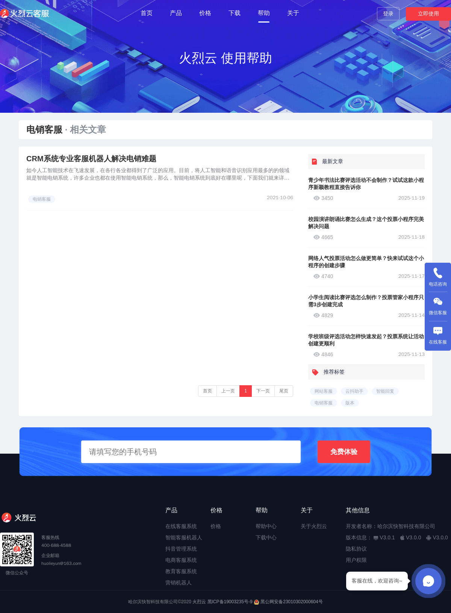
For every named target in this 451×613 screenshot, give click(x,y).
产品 (176, 13)
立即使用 (428, 14)
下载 (235, 13)
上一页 (228, 391)
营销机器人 (178, 583)
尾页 (283, 391)
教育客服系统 (181, 571)
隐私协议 (356, 549)
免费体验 (343, 452)
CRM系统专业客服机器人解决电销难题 (91, 158)
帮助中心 (266, 526)
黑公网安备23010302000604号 (291, 601)
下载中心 (266, 537)
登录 (388, 14)
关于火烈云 (314, 526)
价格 (205, 13)
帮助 (264, 13)
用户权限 (356, 560)
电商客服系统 (181, 560)
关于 (293, 13)
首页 (147, 13)
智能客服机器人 (183, 537)
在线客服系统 (181, 526)
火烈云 (199, 601)
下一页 (263, 391)
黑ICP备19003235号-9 (230, 601)
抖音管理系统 (181, 549)
